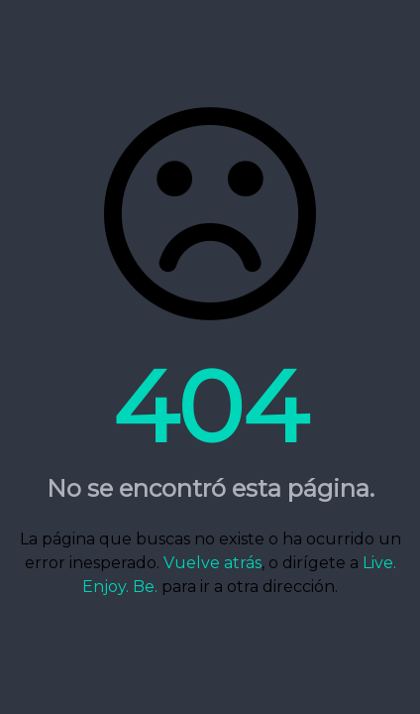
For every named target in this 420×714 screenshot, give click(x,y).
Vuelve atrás (212, 562)
